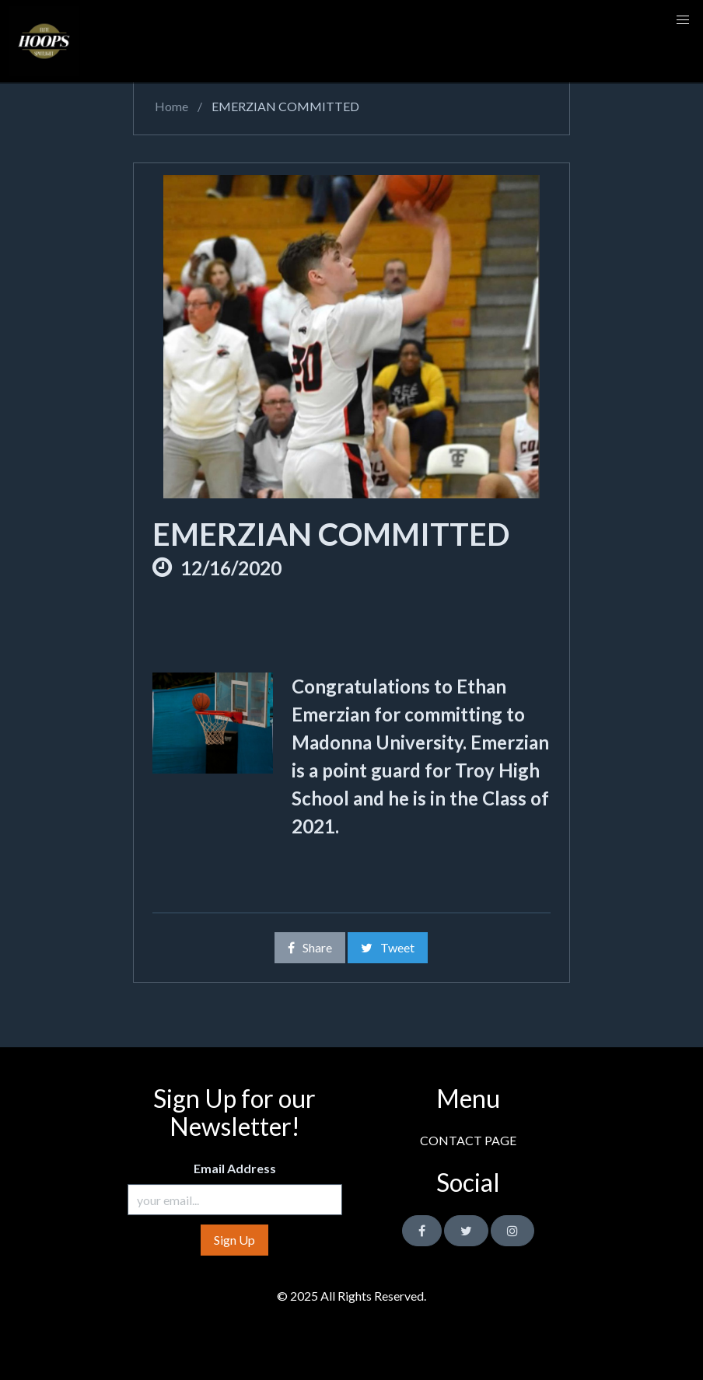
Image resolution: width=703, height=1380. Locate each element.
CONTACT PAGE (468, 1140)
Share (310, 947)
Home (170, 106)
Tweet (387, 947)
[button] (683, 20)
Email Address (235, 1168)
